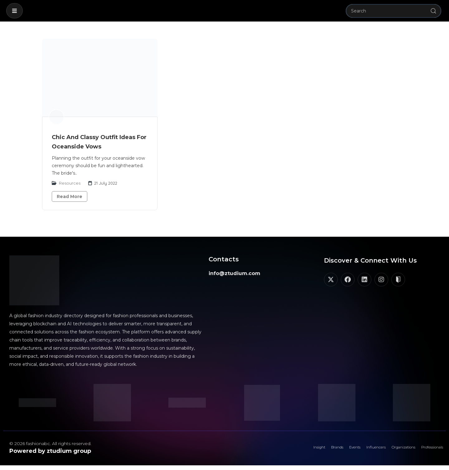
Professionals (427, 450)
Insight (277, 450)
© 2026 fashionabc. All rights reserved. (50, 443)
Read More (69, 196)
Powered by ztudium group (50, 451)
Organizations (389, 450)
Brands (301, 450)
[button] (14, 10)
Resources (69, 183)
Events (324, 450)
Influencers (353, 450)
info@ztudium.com (234, 273)
